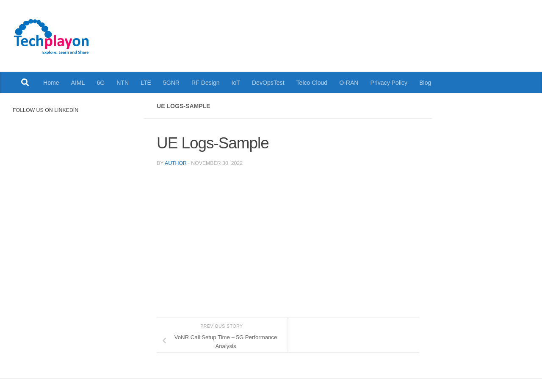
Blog (425, 82)
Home (51, 82)
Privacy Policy (389, 82)
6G (101, 82)
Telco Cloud (312, 82)
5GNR (171, 82)
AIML (78, 82)
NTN (122, 82)
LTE (146, 82)
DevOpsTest (268, 82)
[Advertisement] (370, 30)
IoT (236, 82)
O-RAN (348, 82)
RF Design (205, 82)
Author (176, 163)
